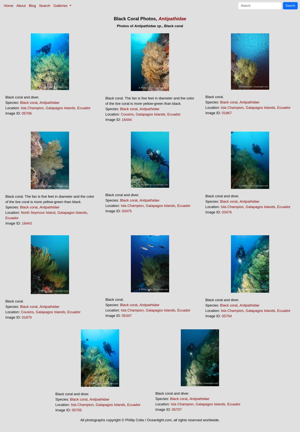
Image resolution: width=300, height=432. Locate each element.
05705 (77, 410)
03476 (227, 212)
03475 (127, 211)
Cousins (127, 114)
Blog (32, 6)
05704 (227, 316)
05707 (177, 409)
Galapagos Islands (60, 108)
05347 (127, 316)
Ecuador (83, 108)
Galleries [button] (60, 6)
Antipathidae (172, 18)
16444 (127, 120)
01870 (27, 317)
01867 (227, 113)
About (21, 6)
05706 (27, 113)
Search (44, 6)
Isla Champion (32, 108)
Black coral (29, 103)
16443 (27, 223)
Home (8, 6)
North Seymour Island (38, 213)
